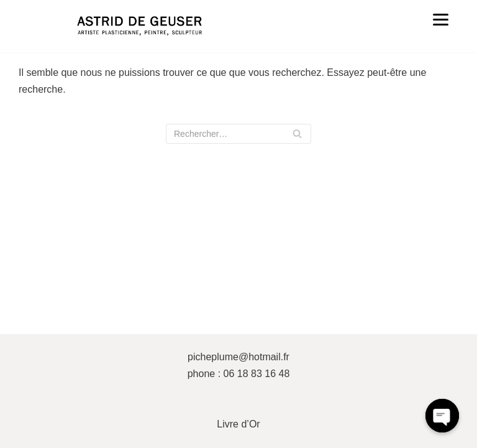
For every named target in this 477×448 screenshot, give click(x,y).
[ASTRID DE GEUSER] (139, 26)
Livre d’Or (238, 424)
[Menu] (441, 19)
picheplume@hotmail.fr (238, 357)
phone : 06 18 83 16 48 (239, 373)
